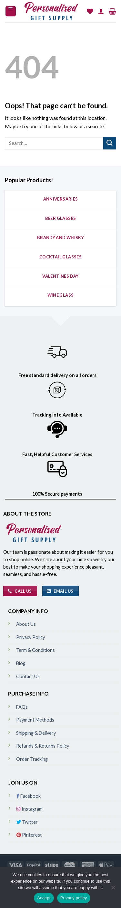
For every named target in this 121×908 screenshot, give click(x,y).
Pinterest (29, 835)
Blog (20, 663)
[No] (113, 889)
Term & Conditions (35, 650)
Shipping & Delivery (36, 733)
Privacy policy (73, 897)
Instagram (29, 809)
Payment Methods (35, 720)
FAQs (22, 707)
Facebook (28, 796)
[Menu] (10, 11)
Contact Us (28, 676)
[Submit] (109, 143)
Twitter (27, 822)
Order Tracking (32, 759)
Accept (43, 897)
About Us (26, 624)
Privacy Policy (30, 637)
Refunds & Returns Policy (42, 746)
